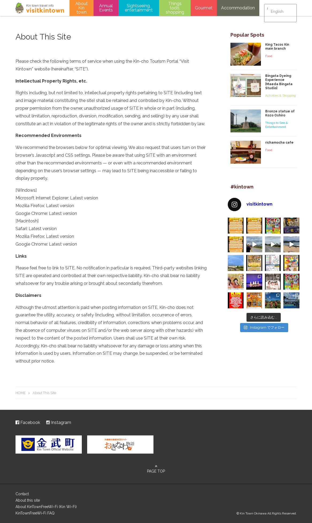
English (277, 8)
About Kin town (81, 8)
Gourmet (204, 7)
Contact (22, 494)
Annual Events (106, 8)
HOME (21, 393)
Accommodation (238, 7)
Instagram (58, 422)
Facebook (28, 422)
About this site (28, 500)
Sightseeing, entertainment (139, 8)
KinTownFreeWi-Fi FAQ (35, 513)
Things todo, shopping (175, 8)
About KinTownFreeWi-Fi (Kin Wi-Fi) (46, 507)
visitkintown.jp (40, 8)
